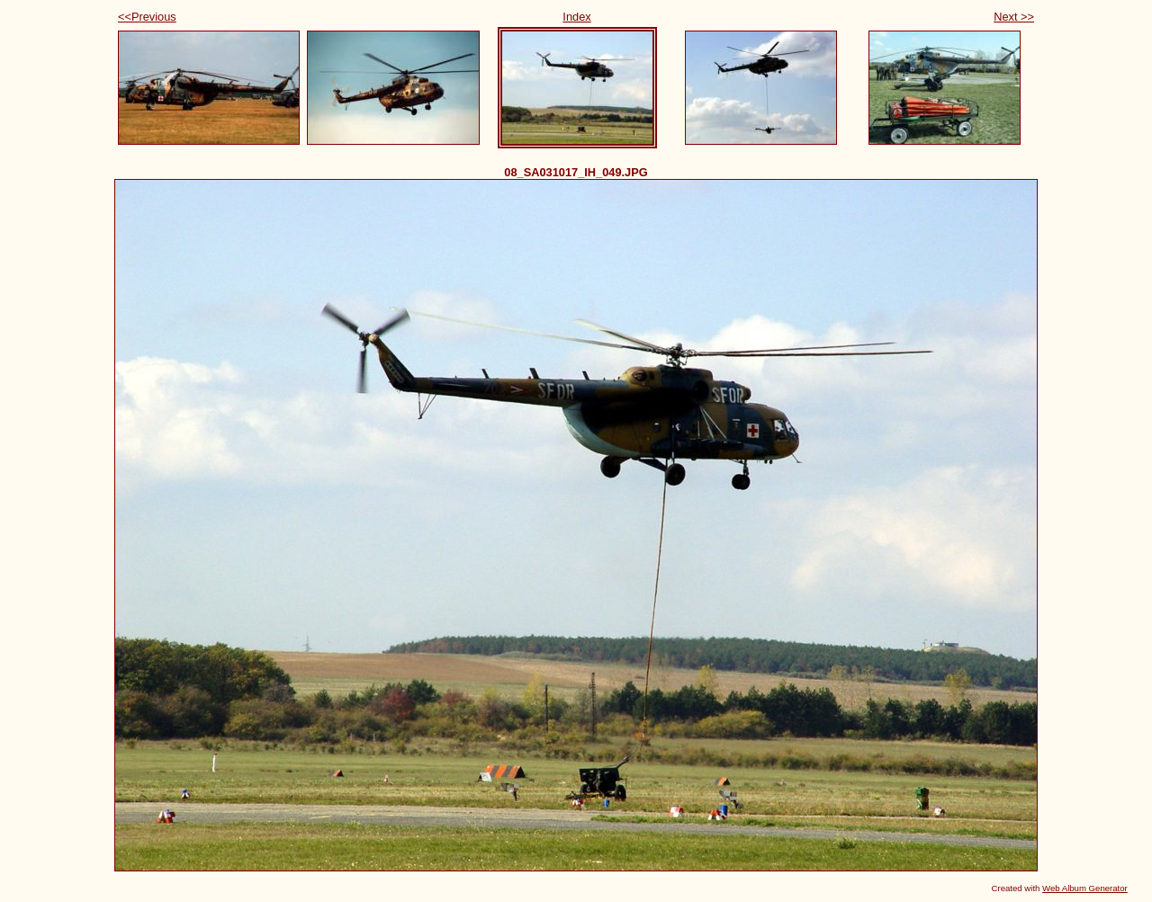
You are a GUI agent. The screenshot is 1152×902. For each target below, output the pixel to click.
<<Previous (147, 16)
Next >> (1014, 16)
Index (576, 16)
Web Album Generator (1085, 888)
